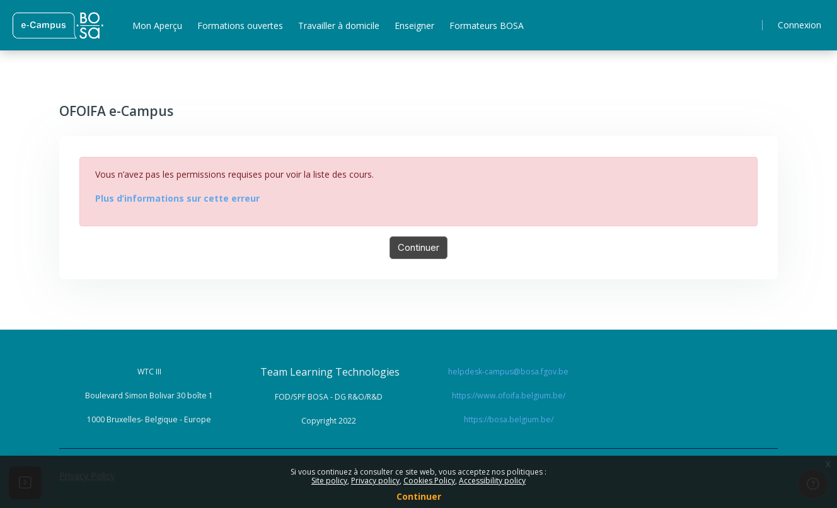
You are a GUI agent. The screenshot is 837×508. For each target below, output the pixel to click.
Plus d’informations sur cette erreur (177, 198)
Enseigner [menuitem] (414, 26)
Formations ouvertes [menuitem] (240, 26)
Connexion (799, 25)
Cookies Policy (429, 480)
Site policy (329, 480)
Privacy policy (375, 480)
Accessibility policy (492, 480)
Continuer (418, 247)
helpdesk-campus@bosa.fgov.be (508, 371)
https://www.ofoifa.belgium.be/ (508, 395)
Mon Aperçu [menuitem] (157, 26)
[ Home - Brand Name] (57, 25)
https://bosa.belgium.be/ (508, 419)
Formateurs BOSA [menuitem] (486, 26)
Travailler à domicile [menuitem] (338, 26)
